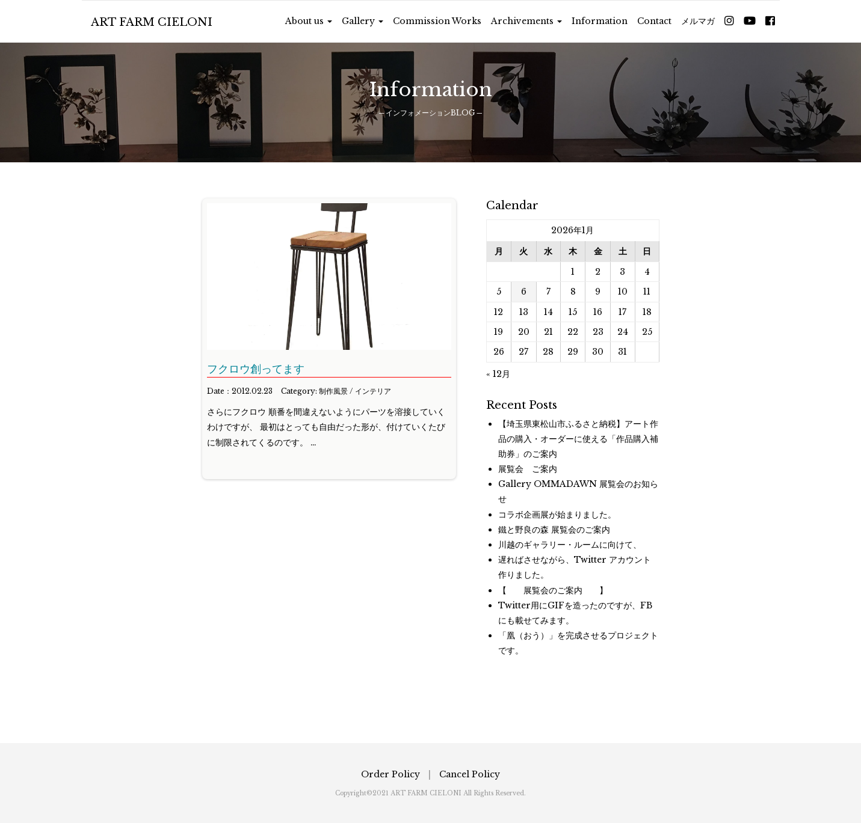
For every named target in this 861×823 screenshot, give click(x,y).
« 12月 (498, 374)
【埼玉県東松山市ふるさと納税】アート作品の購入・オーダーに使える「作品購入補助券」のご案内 (578, 438)
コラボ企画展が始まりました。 (557, 514)
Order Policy (390, 774)
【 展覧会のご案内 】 (553, 590)
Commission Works (437, 21)
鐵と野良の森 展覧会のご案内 (554, 529)
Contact (654, 21)
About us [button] (308, 21)
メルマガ (698, 21)
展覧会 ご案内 (527, 469)
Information (600, 21)
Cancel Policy (469, 774)
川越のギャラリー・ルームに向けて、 (569, 544)
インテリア (373, 391)
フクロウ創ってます (255, 369)
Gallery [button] (362, 21)
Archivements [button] (526, 21)
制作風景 (333, 391)
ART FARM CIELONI (151, 22)
